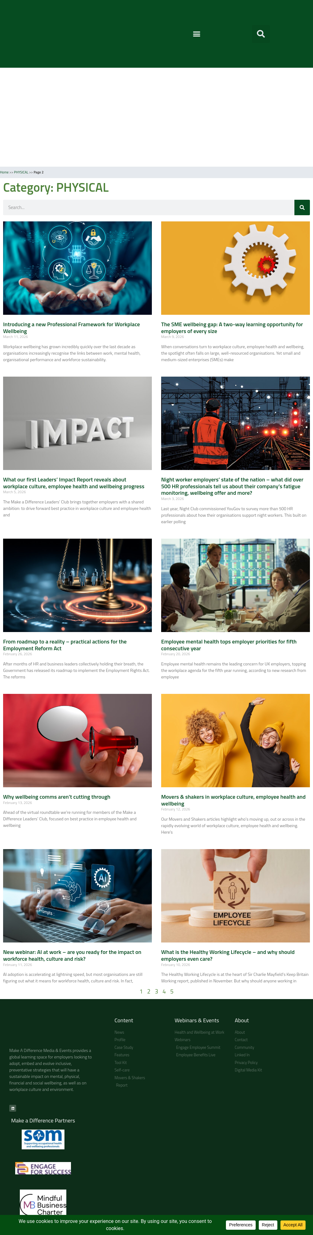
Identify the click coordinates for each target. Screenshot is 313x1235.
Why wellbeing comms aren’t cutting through (57, 797)
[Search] (302, 207)
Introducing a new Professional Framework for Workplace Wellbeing (71, 327)
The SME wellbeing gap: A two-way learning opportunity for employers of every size (232, 327)
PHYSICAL (21, 172)
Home (4, 172)
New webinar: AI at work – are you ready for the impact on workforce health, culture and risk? (72, 955)
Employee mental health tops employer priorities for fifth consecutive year (229, 644)
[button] (197, 34)
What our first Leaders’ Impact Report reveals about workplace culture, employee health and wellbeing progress (73, 482)
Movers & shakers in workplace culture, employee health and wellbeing (233, 800)
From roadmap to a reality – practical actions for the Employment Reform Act (65, 644)
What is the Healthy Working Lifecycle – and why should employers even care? (228, 955)
